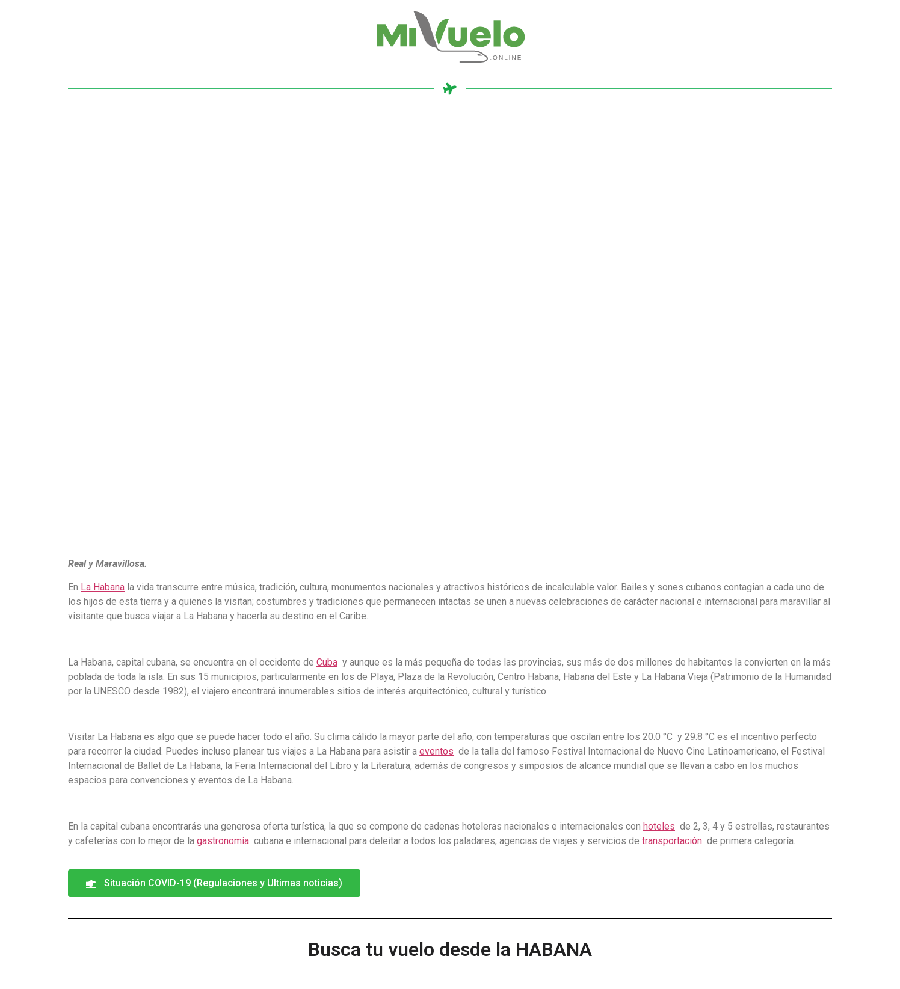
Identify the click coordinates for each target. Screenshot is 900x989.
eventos (436, 751)
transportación (672, 841)
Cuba (327, 662)
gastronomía (223, 841)
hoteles (659, 826)
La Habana (103, 587)
